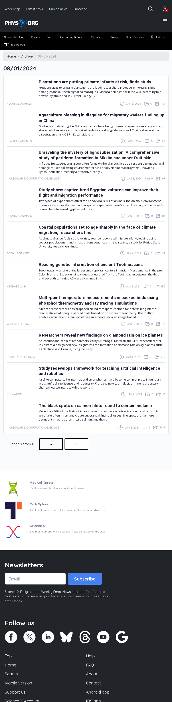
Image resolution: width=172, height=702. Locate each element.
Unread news (59, 9)
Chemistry (97, 37)
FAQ (90, 669)
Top (8, 660)
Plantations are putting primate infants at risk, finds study (96, 82)
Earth (50, 37)
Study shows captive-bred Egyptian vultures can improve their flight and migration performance (100, 192)
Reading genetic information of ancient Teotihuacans (92, 264)
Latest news (34, 9)
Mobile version (19, 688)
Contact (93, 688)
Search (11, 679)
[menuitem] (14, 38)
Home (11, 669)
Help (90, 660)
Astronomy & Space (72, 37)
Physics (35, 37)
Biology (114, 37)
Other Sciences (134, 37)
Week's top (12, 9)
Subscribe (81, 9)
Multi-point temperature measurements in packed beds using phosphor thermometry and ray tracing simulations (100, 300)
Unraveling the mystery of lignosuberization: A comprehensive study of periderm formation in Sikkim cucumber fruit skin (101, 155)
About (92, 679)
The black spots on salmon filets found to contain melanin (96, 409)
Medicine (158, 37)
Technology (14, 45)
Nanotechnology (14, 37)
